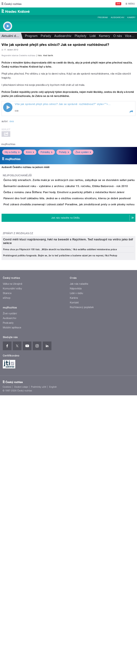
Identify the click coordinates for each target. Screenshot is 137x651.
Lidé (93, 36)
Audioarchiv (117, 17)
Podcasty (8, 533)
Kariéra (74, 508)
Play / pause (7, 184)
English (53, 598)
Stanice (7, 504)
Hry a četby (12, 229)
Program (103, 17)
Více (129, 36)
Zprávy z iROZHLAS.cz (18, 354)
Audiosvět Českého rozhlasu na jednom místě (25, 244)
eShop (6, 508)
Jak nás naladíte (79, 494)
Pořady (46, 36)
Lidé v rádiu (76, 504)
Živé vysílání (83, 229)
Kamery (131, 17)
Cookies (7, 598)
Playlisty (81, 36)
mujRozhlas (8, 221)
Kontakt (74, 513)
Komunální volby (12, 499)
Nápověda (76, 499)
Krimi (30, 229)
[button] (131, 188)
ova (12, 198)
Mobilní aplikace (12, 538)
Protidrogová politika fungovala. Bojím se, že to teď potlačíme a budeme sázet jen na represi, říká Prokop (60, 466)
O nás (117, 36)
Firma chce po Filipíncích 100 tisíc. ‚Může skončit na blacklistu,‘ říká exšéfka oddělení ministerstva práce (60, 460)
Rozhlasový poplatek (82, 518)
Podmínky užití (38, 598)
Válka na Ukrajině (12, 494)
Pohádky (46, 229)
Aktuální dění (11, 36)
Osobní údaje (21, 598)
